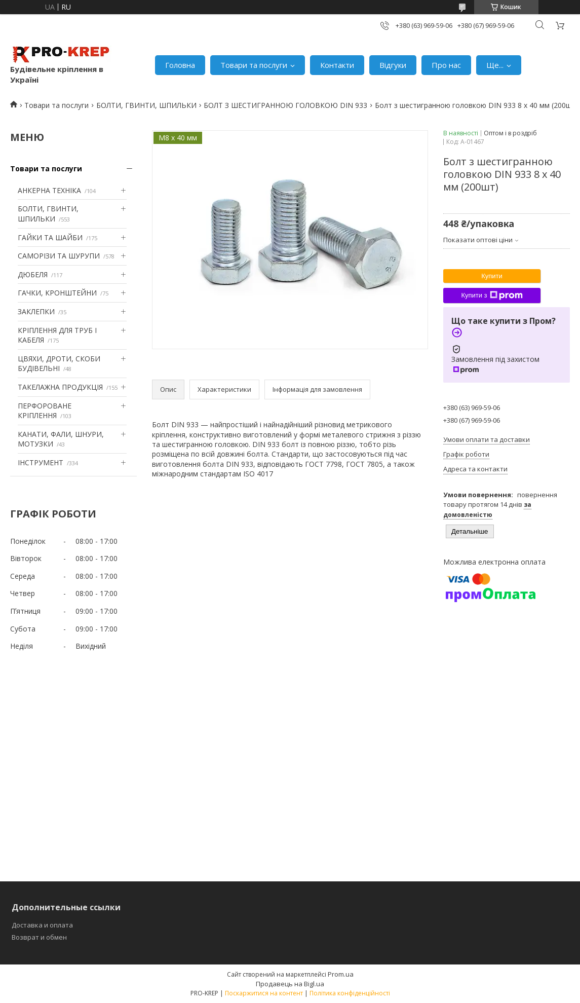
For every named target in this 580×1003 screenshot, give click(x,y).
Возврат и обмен (39, 937)
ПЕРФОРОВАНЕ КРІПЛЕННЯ (44, 411)
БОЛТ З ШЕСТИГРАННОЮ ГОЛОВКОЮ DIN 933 (285, 105)
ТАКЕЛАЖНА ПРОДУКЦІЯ (60, 387)
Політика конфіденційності (350, 993)
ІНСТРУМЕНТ (40, 462)
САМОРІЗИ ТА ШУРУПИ (59, 256)
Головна (180, 65)
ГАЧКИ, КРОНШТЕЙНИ (57, 293)
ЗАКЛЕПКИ (36, 311)
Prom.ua (341, 974)
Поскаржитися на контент (264, 993)
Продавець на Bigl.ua (290, 983)
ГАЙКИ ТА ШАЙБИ (50, 237)
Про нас (446, 65)
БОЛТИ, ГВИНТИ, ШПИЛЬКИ (146, 105)
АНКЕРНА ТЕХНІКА (49, 190)
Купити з (491, 295)
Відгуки (392, 65)
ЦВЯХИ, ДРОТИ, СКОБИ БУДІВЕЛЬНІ (59, 364)
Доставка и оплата (42, 925)
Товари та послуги (253, 65)
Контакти (337, 65)
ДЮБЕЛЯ (33, 274)
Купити (491, 276)
